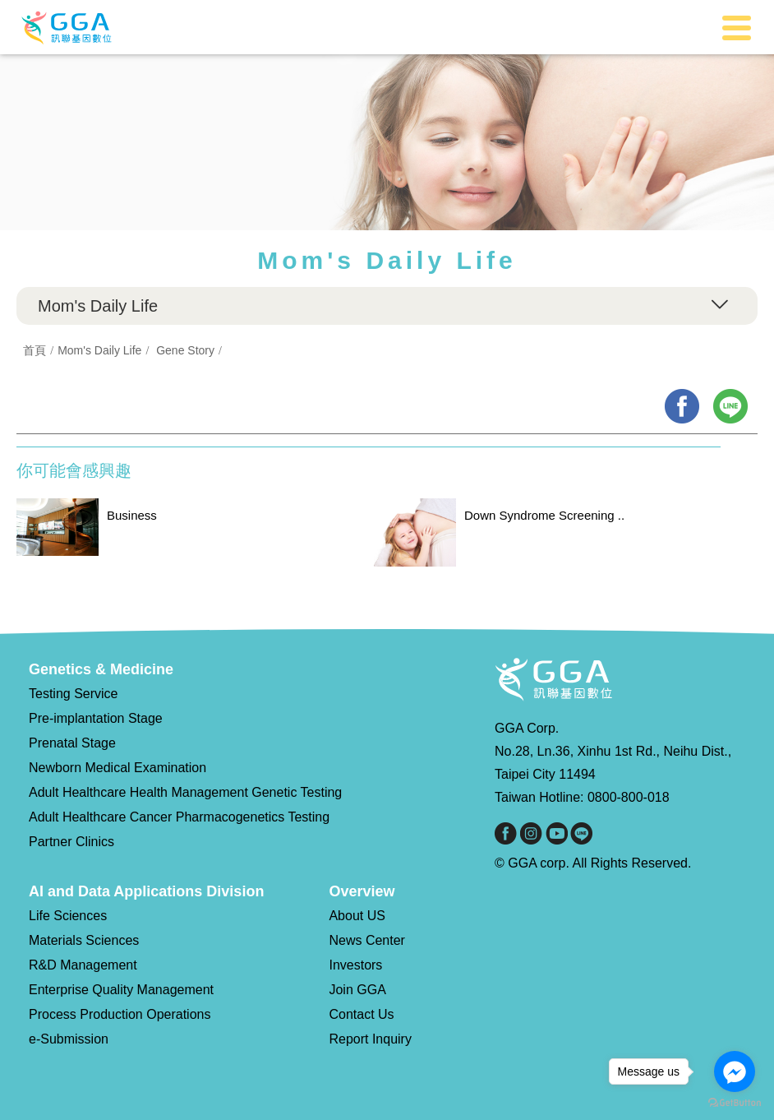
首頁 (34, 350)
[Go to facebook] (734, 1071)
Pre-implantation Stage (96, 718)
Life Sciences (68, 916)
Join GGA (357, 990)
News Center (366, 940)
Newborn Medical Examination (117, 768)
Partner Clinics (71, 842)
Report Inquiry (370, 1039)
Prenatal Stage (72, 743)
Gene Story (185, 350)
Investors (355, 965)
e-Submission (68, 1039)
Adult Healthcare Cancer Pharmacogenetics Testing (179, 817)
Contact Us (361, 1014)
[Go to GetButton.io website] (734, 1103)
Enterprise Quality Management (121, 990)
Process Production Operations (119, 1014)
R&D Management (83, 965)
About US (357, 916)
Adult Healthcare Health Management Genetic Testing (185, 792)
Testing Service (73, 694)
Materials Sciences (84, 940)
